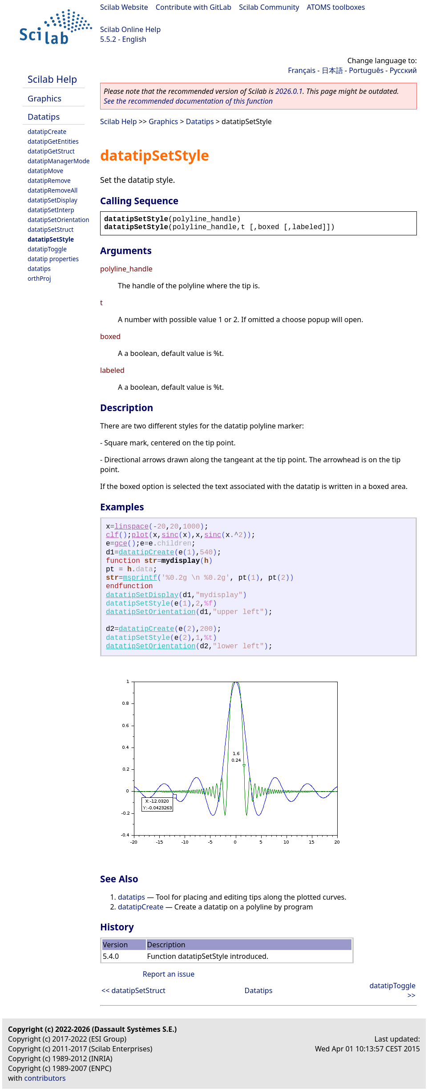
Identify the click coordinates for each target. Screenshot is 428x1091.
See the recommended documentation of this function (188, 101)
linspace (131, 527)
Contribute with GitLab (193, 7)
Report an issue (168, 974)
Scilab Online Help (130, 29)
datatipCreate (47, 131)
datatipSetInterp (51, 210)
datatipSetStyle (51, 239)
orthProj (39, 278)
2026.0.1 (289, 91)
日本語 (332, 70)
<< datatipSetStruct (133, 990)
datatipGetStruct (51, 151)
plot (140, 535)
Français (301, 70)
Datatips (44, 116)
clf (112, 535)
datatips (39, 268)
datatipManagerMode (59, 161)
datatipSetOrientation (58, 219)
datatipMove (45, 170)
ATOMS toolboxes (336, 7)
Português (366, 70)
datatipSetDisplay (52, 200)
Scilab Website (124, 7)
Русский (403, 70)
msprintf (140, 578)
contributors (45, 1078)
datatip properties (53, 259)
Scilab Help (52, 79)
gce (120, 544)
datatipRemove (49, 180)
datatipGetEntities (53, 141)
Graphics (44, 98)
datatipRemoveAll (52, 190)
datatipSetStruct (50, 229)
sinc (170, 535)
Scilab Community (269, 7)
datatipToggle (47, 249)
